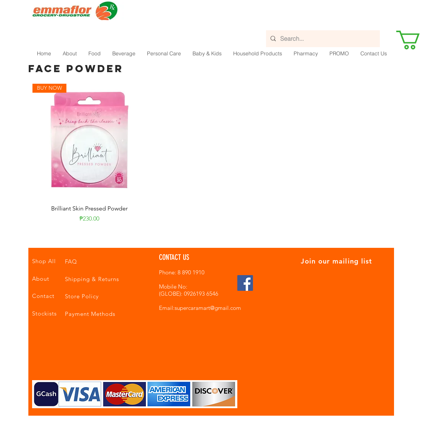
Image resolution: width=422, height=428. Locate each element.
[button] (94, 53)
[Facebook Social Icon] (245, 283)
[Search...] (322, 38)
